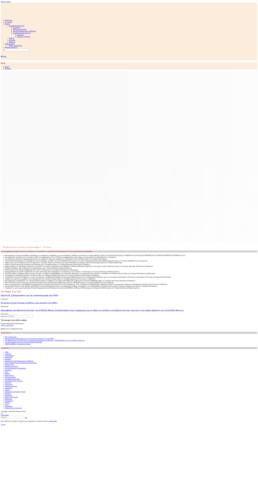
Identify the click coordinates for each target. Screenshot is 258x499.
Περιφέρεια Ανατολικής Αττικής (15, 392)
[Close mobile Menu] (5, 415)
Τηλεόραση (8, 406)
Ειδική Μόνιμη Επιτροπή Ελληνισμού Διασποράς (21, 363)
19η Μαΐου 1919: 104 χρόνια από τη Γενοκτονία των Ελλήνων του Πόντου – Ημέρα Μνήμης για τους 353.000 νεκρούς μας (45, 340)
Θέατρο (7, 374)
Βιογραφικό (8, 357)
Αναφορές (8, 354)
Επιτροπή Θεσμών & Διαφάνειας (15, 368)
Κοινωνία (8, 383)
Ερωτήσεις (8, 370)
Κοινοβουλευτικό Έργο (12, 379)
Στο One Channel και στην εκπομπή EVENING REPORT (23, 342)
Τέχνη (7, 404)
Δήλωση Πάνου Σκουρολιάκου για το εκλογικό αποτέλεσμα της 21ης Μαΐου (29, 338)
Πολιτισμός (8, 395)
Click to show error (7, 325)
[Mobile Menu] (3, 56)
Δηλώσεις (8, 359)
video (6, 352)
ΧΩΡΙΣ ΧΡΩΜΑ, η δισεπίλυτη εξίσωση (18, 344)
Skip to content (6, 2)
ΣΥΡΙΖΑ (7, 402)
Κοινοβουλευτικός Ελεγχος (13, 381)
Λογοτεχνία (8, 384)
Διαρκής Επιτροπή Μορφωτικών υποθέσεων (19, 361)
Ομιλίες (7, 390)
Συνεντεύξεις (9, 401)
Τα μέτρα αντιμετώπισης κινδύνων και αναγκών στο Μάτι (29, 303)
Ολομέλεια (8, 388)
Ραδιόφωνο (8, 399)
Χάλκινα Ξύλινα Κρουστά (13, 408)
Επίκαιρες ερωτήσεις (11, 366)
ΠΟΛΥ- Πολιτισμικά (11, 397)
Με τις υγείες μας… (11, 337)
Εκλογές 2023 (9, 364)
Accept (3, 424)
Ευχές (7, 372)
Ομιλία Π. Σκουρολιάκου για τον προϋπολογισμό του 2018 (29, 295)
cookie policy (52, 421)
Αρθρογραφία (9, 355)
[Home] (7, 67)
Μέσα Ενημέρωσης (11, 386)
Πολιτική (8, 393)
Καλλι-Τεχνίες (9, 375)
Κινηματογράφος (10, 377)
